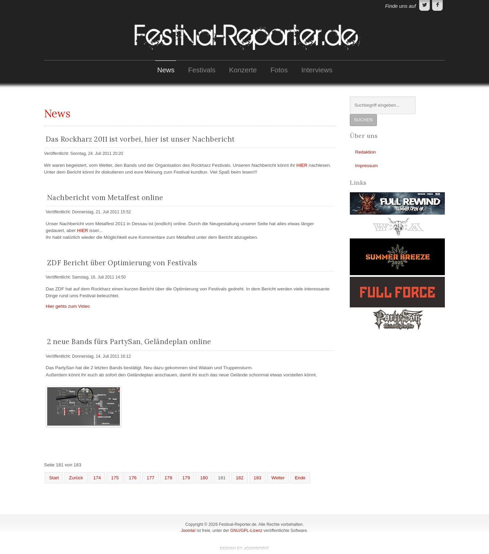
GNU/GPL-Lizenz (246, 530)
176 (133, 477)
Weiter (278, 477)
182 (239, 477)
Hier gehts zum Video (68, 306)
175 (115, 477)
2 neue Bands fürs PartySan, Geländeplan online (129, 341)
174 (97, 477)
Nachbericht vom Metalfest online (105, 197)
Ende (300, 477)
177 (151, 477)
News (166, 70)
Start (54, 477)
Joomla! (188, 530)
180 (204, 477)
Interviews (316, 70)
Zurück (76, 477)
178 (168, 477)
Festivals (201, 70)
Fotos (279, 70)
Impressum (366, 165)
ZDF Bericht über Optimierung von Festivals (122, 262)
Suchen (363, 120)
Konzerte (243, 70)
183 (257, 477)
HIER (301, 165)
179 (186, 477)
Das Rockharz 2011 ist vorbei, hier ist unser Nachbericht (140, 139)
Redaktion (365, 152)
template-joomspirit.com (244, 548)
